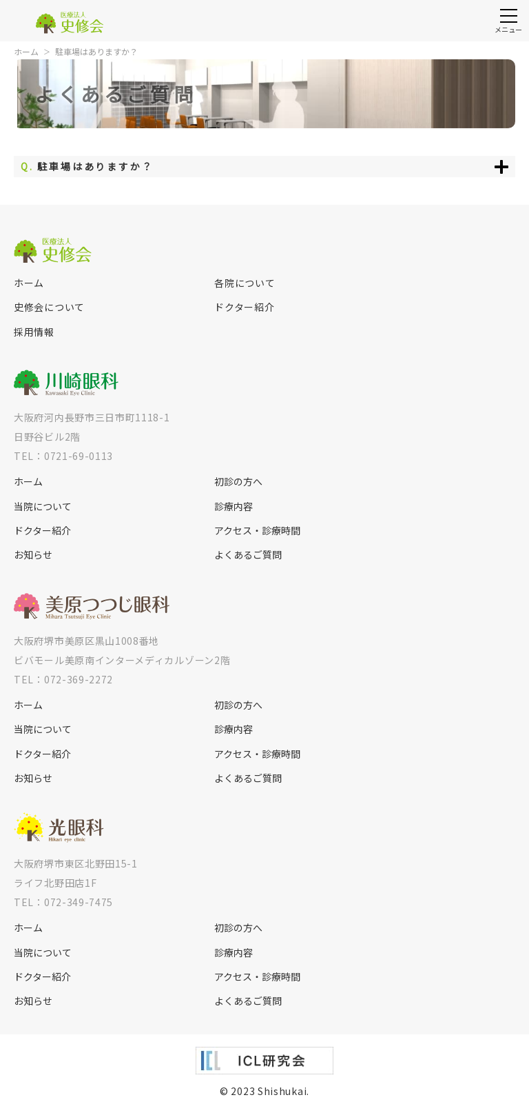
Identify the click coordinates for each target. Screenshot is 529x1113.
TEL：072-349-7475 (63, 902)
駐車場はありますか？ (96, 51)
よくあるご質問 (248, 555)
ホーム (26, 51)
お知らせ (33, 555)
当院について (43, 506)
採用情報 (34, 332)
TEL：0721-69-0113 (63, 456)
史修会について (49, 307)
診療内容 (233, 506)
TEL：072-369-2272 (63, 679)
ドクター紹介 (244, 307)
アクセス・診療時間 (257, 530)
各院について (244, 283)
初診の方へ (238, 482)
